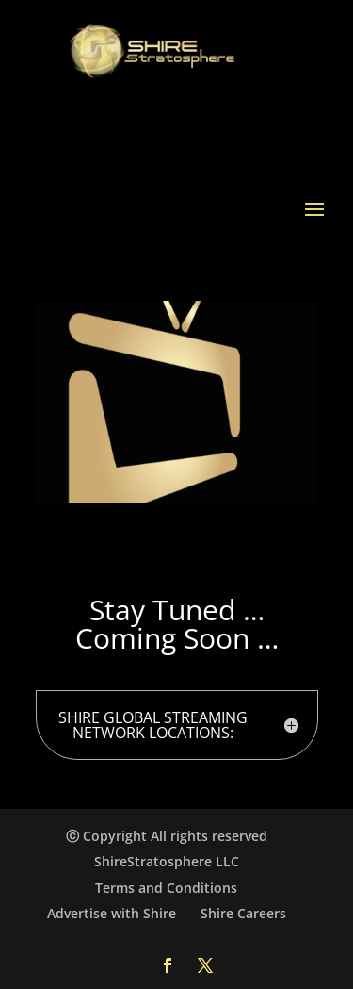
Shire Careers (243, 913)
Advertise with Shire (111, 913)
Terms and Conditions (166, 888)
